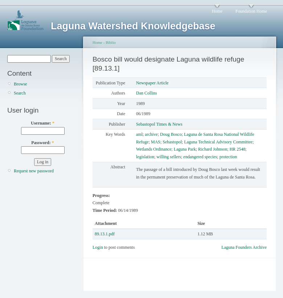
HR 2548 (238, 149)
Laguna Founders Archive (244, 247)
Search (20, 93)
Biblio (111, 42)
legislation (145, 156)
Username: (42, 123)
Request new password (34, 170)
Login (98, 247)
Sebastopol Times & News (159, 124)
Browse (20, 84)
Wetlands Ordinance (153, 149)
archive (151, 134)
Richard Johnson (212, 149)
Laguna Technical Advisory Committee (218, 141)
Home (217, 11)
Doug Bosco (171, 134)
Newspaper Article (152, 82)
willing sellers (168, 156)
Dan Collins (146, 93)
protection (228, 156)
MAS (155, 141)
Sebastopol (172, 141)
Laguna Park (185, 149)
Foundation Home (251, 11)
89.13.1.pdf (105, 233)
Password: (42, 142)
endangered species (200, 156)
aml (139, 134)
